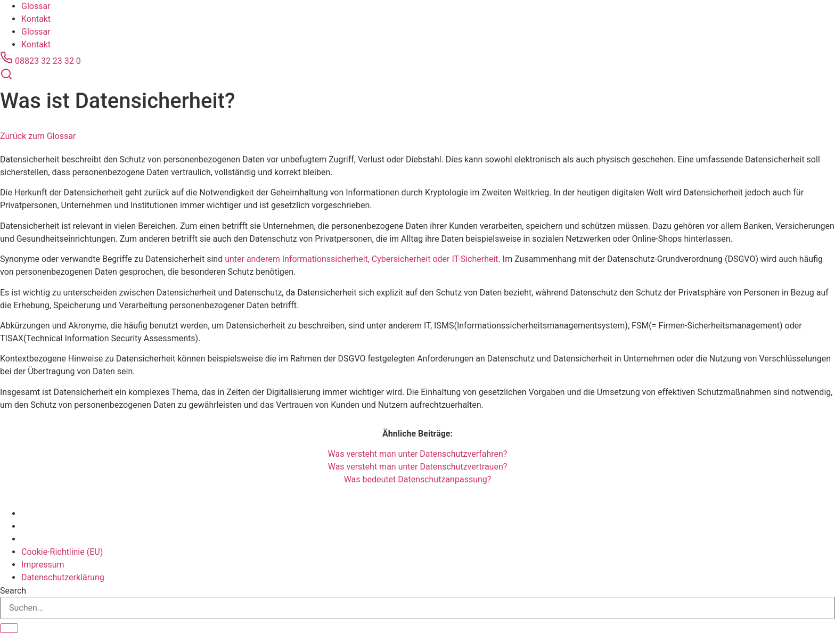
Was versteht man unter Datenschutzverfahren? (417, 454)
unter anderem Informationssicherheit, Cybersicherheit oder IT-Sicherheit (361, 259)
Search (13, 591)
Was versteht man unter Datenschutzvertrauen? (417, 467)
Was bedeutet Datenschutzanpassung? (418, 479)
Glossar (36, 6)
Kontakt (36, 19)
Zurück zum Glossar (38, 136)
